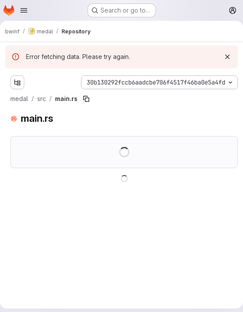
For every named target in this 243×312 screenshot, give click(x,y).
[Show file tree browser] (17, 82)
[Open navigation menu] (24, 10)
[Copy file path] (86, 99)
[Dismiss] (227, 57)
